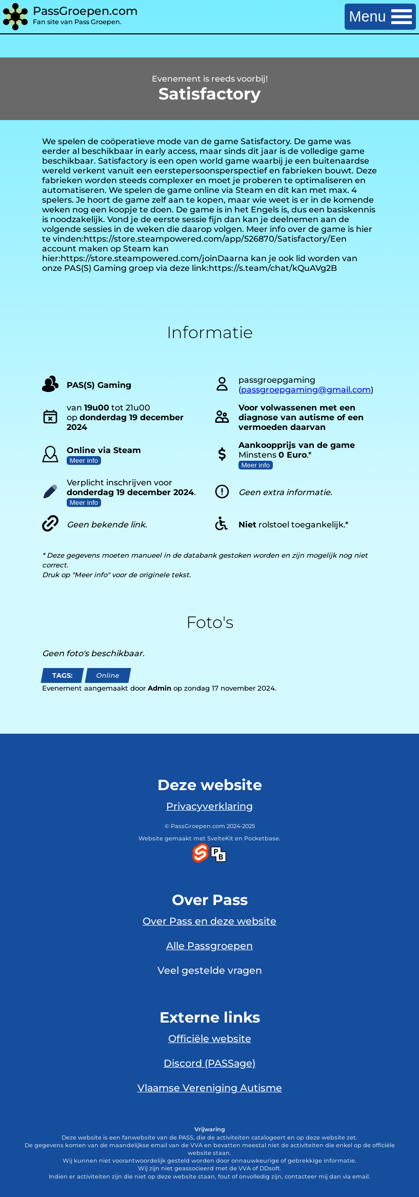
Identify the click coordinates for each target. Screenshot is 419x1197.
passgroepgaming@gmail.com (306, 390)
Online (107, 675)
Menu (380, 16)
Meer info (84, 460)
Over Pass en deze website (209, 921)
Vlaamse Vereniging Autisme (209, 1088)
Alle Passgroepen (209, 945)
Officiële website (209, 1038)
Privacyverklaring (209, 806)
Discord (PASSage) (209, 1063)
